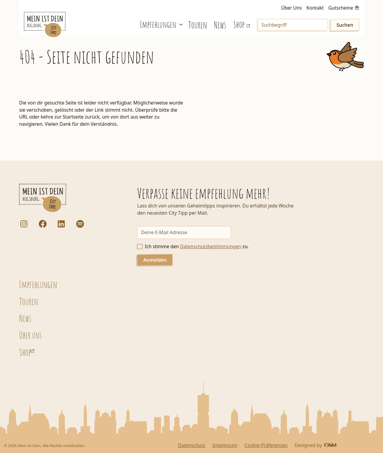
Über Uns (291, 7)
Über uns (30, 335)
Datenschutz (191, 445)
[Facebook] (42, 223)
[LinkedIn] (61, 223)
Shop (25, 352)
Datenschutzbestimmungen (210, 246)
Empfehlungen (38, 284)
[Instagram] (23, 223)
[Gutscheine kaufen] (343, 7)
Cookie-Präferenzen (266, 445)
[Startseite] (45, 24)
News (220, 25)
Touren (197, 25)
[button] (160, 24)
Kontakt (314, 7)
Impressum (225, 445)
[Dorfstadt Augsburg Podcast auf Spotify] (80, 223)
